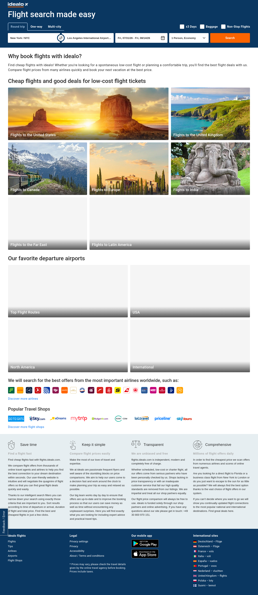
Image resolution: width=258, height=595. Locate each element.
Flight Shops (15, 560)
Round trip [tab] (18, 26)
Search (230, 38)
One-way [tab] (36, 26)
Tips (10, 546)
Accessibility (77, 550)
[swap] (61, 38)
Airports (12, 555)
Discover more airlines (23, 398)
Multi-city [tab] (54, 26)
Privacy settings (79, 541)
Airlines (12, 550)
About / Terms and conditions (87, 555)
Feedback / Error (3, 522)
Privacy (74, 546)
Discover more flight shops (26, 427)
